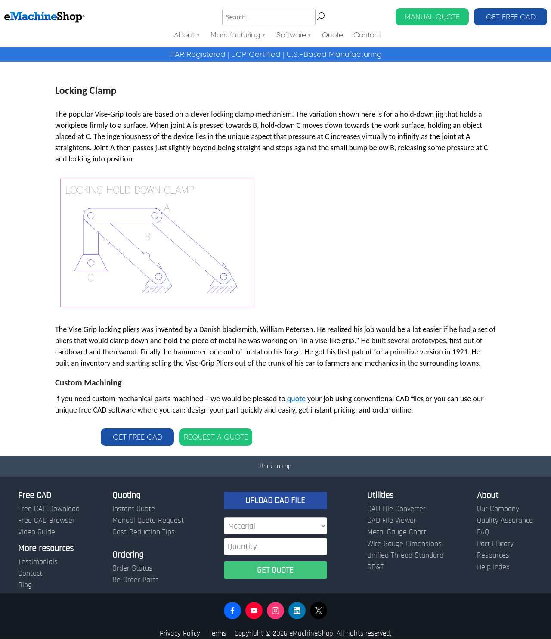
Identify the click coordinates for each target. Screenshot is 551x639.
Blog (25, 585)
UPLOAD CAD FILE (275, 500)
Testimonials (38, 562)
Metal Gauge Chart (396, 532)
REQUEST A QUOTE (216, 437)
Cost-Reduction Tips (143, 532)
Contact (367, 35)
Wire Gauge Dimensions (404, 544)
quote (296, 398)
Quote (332, 35)
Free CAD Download (49, 509)
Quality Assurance (505, 520)
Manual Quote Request (148, 520)
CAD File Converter (396, 509)
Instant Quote (133, 509)
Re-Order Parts (135, 580)
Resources (493, 555)
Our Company (498, 509)
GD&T (375, 567)
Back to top (275, 466)
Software (291, 35)
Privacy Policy (180, 633)
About (184, 35)
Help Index (493, 567)
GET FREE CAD (511, 16)
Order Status (132, 568)
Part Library (495, 544)
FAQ (483, 532)
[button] (232, 610)
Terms (217, 633)
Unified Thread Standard (405, 555)
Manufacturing (235, 35)
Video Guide (36, 532)
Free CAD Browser (46, 520)
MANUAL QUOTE (432, 16)
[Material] (275, 525)
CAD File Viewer (391, 520)
